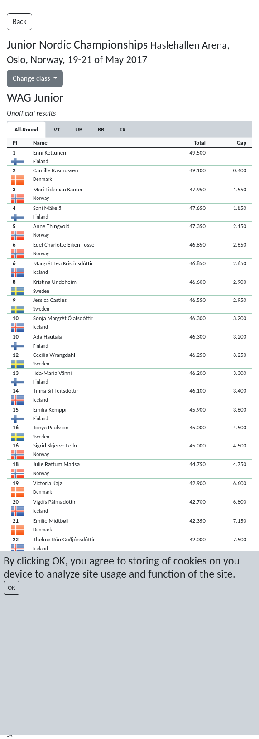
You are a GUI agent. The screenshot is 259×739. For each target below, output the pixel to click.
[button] (129, 157)
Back (19, 21)
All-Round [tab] (26, 129)
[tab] (56, 129)
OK (11, 588)
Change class (32, 78)
